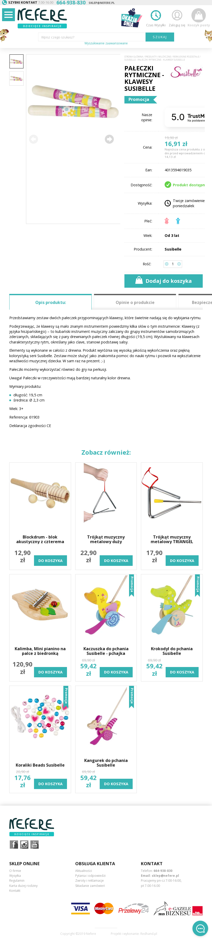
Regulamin (16, 880)
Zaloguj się (177, 17)
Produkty (151, 56)
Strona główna (133, 56)
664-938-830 (163, 871)
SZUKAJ (160, 37)
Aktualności (83, 871)
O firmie (15, 871)
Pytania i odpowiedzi (90, 875)
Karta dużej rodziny (23, 885)
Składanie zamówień (90, 885)
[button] (109, 139)
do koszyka (50, 560)
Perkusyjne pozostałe (186, 56)
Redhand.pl (148, 934)
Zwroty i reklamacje (89, 880)
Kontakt (14, 890)
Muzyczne (164, 56)
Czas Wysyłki (156, 17)
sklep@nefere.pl (102, 3)
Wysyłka (15, 875)
